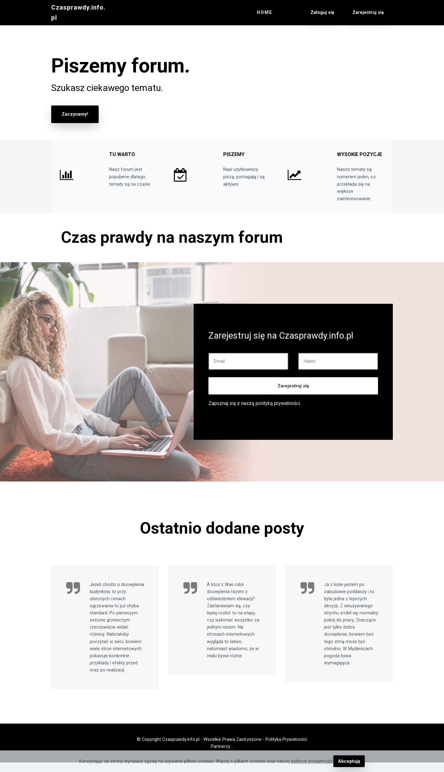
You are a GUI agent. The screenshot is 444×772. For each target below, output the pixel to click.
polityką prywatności (278, 413)
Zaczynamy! (74, 114)
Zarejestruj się (293, 395)
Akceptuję (349, 761)
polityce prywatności (312, 761)
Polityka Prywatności (286, 749)
